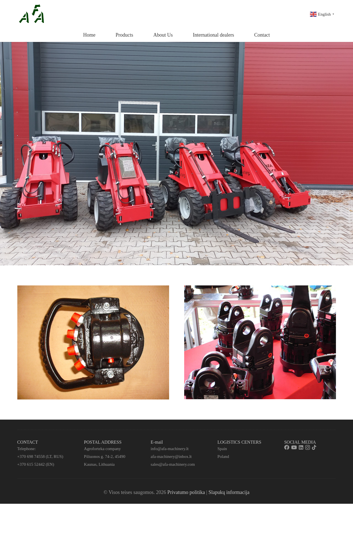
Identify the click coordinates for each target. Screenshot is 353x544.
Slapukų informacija (229, 492)
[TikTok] (314, 447)
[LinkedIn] (301, 447)
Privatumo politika (186, 492)
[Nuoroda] (32, 14)
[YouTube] (294, 447)
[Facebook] (286, 447)
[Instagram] (307, 447)
